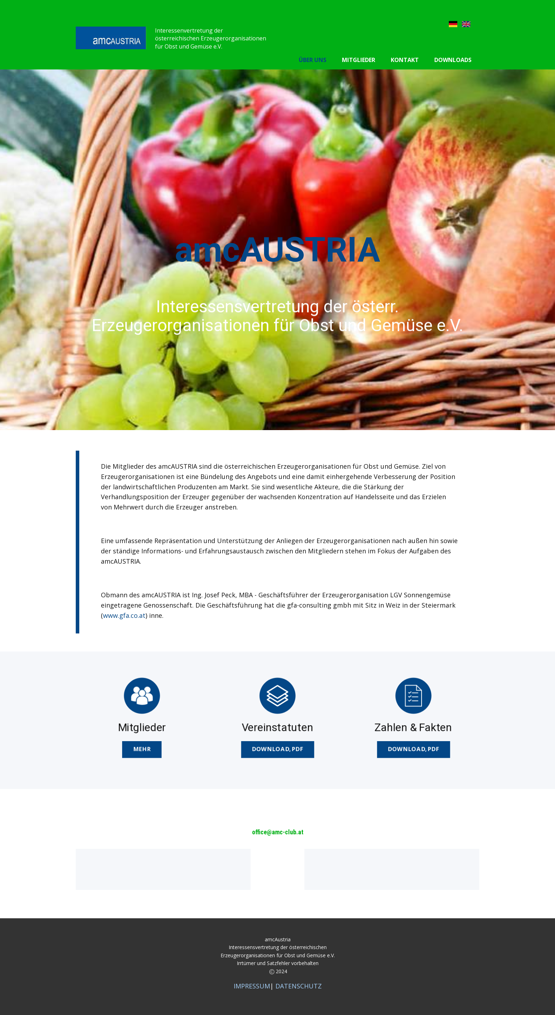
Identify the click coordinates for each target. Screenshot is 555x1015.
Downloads (452, 60)
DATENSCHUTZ (298, 986)
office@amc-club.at (277, 832)
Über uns (312, 60)
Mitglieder (358, 60)
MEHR (141, 748)
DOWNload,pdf (413, 748)
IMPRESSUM (252, 986)
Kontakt (405, 60)
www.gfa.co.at (124, 615)
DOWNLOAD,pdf (277, 748)
